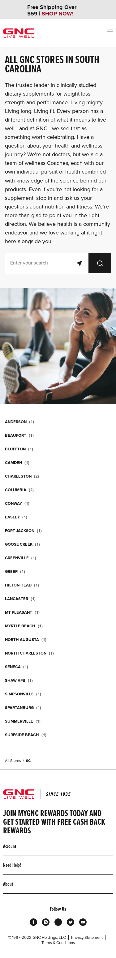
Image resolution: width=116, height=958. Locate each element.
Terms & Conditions (58, 942)
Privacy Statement (87, 937)
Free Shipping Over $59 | (51, 10)
